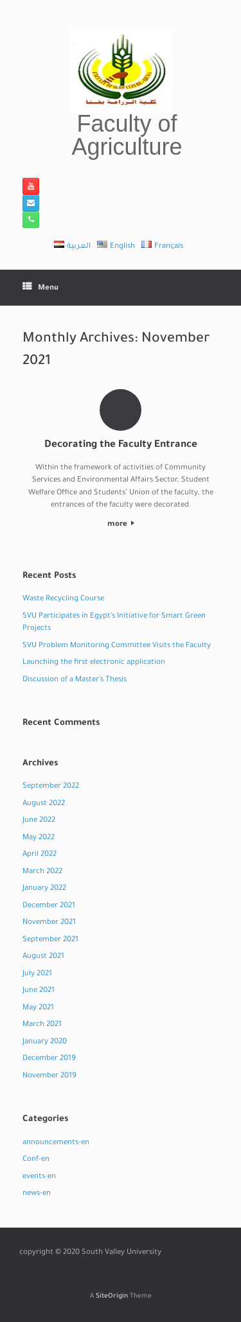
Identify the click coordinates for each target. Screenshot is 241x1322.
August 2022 (43, 804)
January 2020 (44, 1042)
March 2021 (42, 1025)
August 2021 (43, 957)
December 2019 (49, 1059)
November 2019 (49, 1076)
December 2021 (48, 906)
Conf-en (35, 1160)
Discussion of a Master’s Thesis (74, 680)
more (120, 525)
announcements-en (55, 1143)
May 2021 (38, 1008)
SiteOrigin (112, 1296)
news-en (36, 1194)
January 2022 (44, 889)
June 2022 (38, 821)
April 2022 (39, 855)
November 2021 (49, 923)
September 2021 (50, 940)
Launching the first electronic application (93, 663)
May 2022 (38, 838)
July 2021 (37, 974)
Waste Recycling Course (63, 599)
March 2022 (42, 872)
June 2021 (38, 991)
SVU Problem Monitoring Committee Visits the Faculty (116, 646)
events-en (39, 1177)
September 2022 (50, 787)
